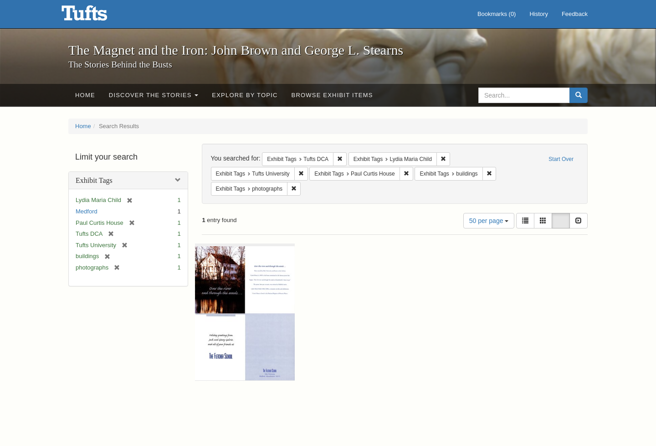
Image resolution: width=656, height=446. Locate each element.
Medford (86, 211)
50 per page (489, 220)
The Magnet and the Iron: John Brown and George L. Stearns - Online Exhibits (96, 16)
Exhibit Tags (94, 180)
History (538, 13)
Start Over (561, 159)
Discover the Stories (154, 95)
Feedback (575, 13)
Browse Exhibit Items (332, 95)
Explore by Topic (244, 95)
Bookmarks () (496, 13)
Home (85, 95)
